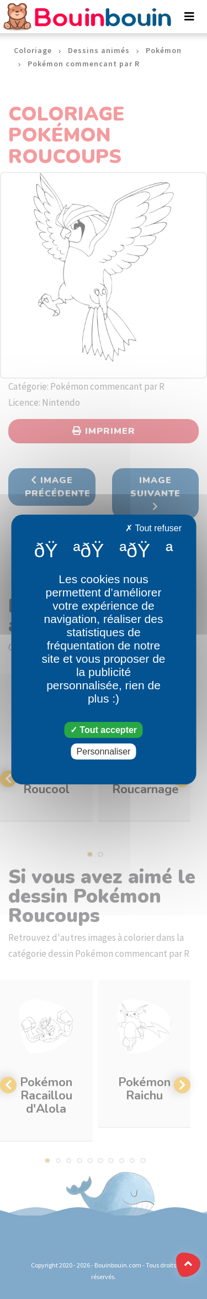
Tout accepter (103, 730)
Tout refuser (153, 528)
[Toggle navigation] (189, 16)
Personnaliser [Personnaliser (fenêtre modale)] (104, 751)
